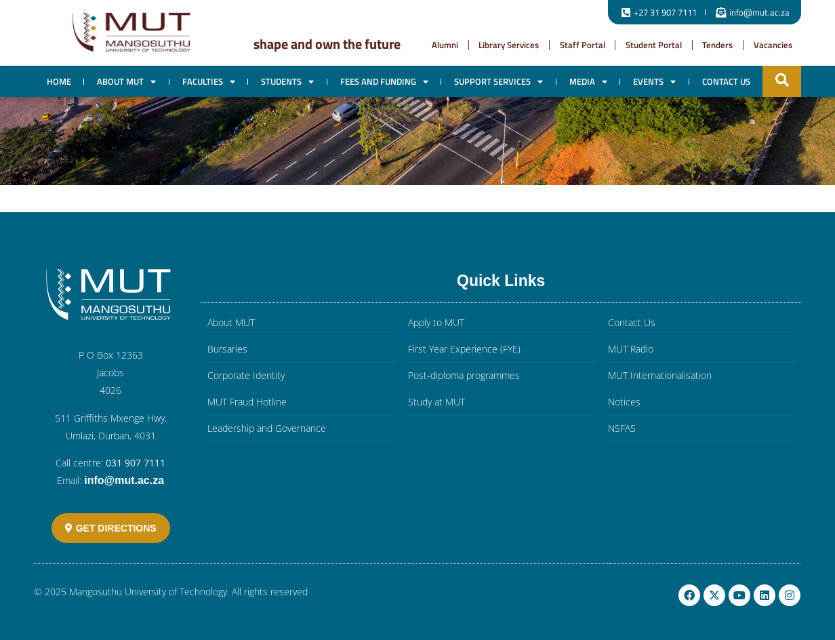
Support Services (498, 82)
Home (59, 81)
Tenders (717, 45)
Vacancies (773, 45)
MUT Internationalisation (660, 375)
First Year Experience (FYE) (464, 348)
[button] (782, 80)
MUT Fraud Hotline (247, 401)
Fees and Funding (384, 82)
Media (588, 82)
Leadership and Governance (266, 428)
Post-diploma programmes (464, 375)
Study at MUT (436, 401)
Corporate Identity (246, 375)
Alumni (445, 45)
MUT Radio (630, 348)
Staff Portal (582, 45)
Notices (624, 401)
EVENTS (654, 82)
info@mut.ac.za (124, 480)
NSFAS (622, 428)
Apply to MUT (436, 322)
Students (287, 82)
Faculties (208, 82)
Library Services (508, 45)
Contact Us (726, 81)
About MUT (126, 82)
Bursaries (227, 348)
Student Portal (654, 45)
